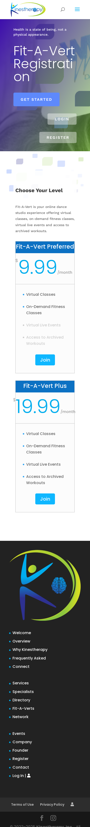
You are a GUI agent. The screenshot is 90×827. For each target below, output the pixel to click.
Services (20, 683)
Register (58, 137)
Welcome (21, 633)
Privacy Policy (52, 804)
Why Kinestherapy (30, 649)
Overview (21, 641)
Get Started (36, 99)
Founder (20, 750)
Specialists (23, 691)
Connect (21, 666)
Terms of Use (22, 804)
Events (18, 733)
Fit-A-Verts (23, 708)
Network (20, 717)
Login (62, 119)
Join (45, 360)
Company (22, 742)
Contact (20, 767)
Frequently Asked (29, 658)
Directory (21, 700)
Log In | (21, 775)
